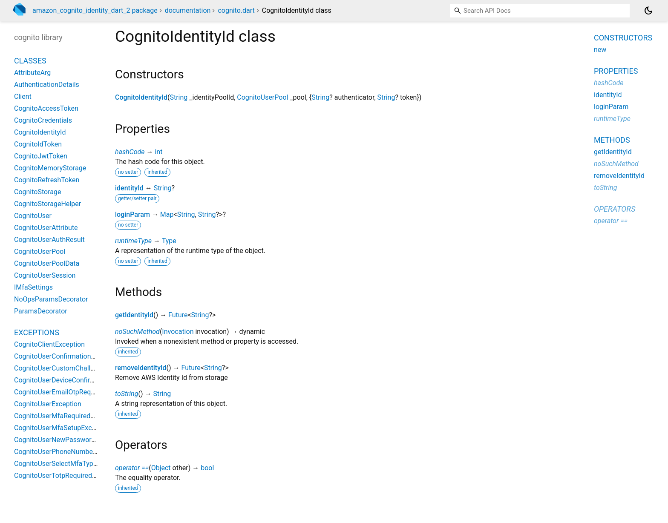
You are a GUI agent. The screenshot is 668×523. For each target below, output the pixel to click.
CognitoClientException (49, 344)
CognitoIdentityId (141, 97)
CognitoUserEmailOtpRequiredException (75, 392)
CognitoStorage (37, 192)
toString (126, 394)
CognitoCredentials (43, 120)
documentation (188, 10)
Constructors (623, 37)
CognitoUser (33, 216)
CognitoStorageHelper (47, 204)
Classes (30, 60)
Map (167, 214)
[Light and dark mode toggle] (648, 10)
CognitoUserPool (262, 97)
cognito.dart (236, 10)
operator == (132, 468)
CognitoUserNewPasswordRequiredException (83, 440)
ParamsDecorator (40, 311)
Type (169, 241)
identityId (129, 188)
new (600, 50)
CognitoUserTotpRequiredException (68, 475)
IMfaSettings (33, 287)
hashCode (129, 152)
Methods (612, 139)
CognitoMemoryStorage (50, 168)
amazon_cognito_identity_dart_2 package (95, 10)
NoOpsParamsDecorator (51, 299)
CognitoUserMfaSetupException (62, 428)
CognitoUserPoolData (46, 263)
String (178, 97)
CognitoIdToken (38, 144)
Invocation (177, 332)
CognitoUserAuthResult (49, 240)
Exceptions (36, 332)
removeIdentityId (141, 368)
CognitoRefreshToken (46, 180)
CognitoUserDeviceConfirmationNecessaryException (93, 380)
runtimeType (133, 241)
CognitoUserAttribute (46, 228)
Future (177, 315)
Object (161, 468)
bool (207, 468)
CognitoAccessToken (46, 108)
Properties (616, 70)
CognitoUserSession (44, 275)
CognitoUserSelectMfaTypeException (70, 464)
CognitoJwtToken (40, 156)
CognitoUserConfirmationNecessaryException (83, 356)
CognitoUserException (47, 404)
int (158, 152)
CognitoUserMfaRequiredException (67, 416)
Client (23, 96)
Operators (614, 208)
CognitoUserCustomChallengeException (74, 368)
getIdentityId (134, 315)
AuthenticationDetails (46, 84)
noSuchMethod (137, 332)
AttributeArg (32, 73)
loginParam (132, 214)
